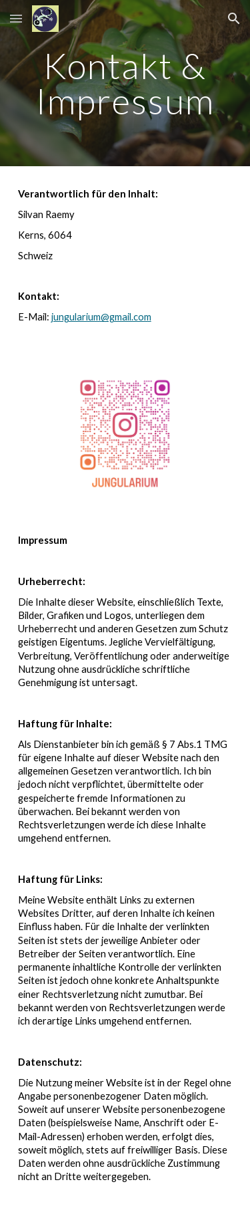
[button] (16, 18)
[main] (125, 83)
